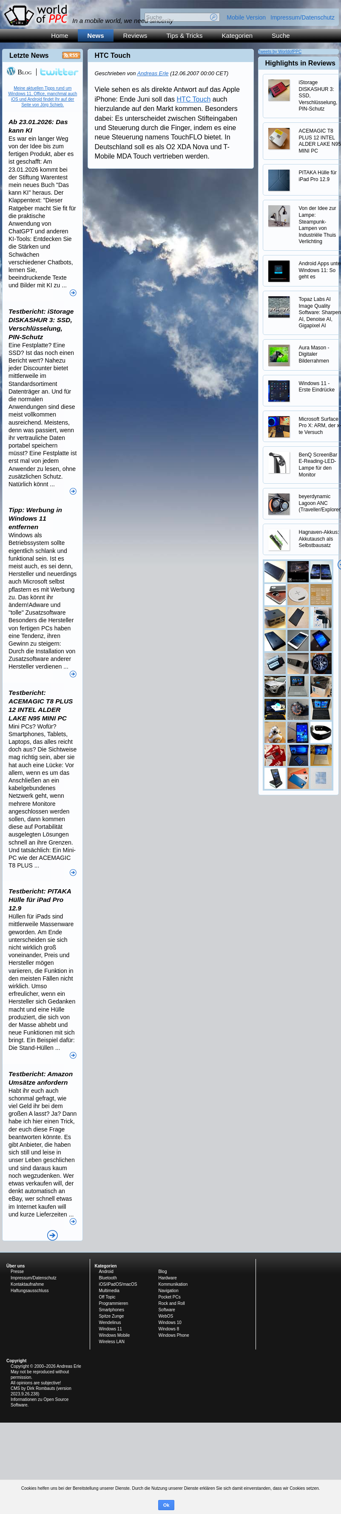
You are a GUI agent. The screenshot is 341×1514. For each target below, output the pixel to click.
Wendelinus (110, 1322)
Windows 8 (168, 1329)
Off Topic (107, 1297)
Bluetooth (108, 1278)
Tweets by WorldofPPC (280, 51)
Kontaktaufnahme (27, 1284)
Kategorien (237, 35)
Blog (18, 72)
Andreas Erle (152, 73)
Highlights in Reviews (300, 63)
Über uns (15, 1266)
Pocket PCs (169, 1297)
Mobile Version (246, 17)
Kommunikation (173, 1284)
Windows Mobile (114, 1335)
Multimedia (109, 1290)
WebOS (165, 1316)
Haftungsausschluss (30, 1290)
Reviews (135, 35)
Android (106, 1271)
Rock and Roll (171, 1303)
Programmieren (113, 1303)
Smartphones (111, 1309)
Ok (166, 1505)
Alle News (52, 1235)
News (95, 35)
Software (166, 1309)
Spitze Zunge (111, 1316)
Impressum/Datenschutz (302, 17)
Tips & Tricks (184, 35)
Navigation (168, 1290)
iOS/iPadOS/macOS (118, 1284)
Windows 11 (110, 1329)
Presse (17, 1271)
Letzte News (28, 55)
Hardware (167, 1278)
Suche (281, 35)
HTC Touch (194, 99)
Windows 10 (169, 1322)
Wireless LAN (112, 1341)
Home (59, 35)
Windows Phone (173, 1335)
